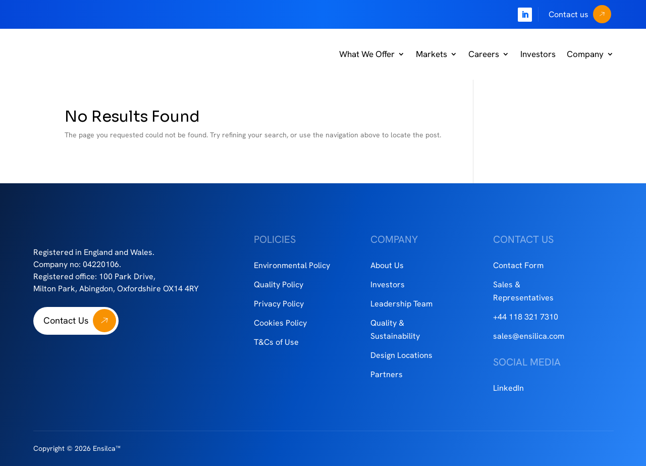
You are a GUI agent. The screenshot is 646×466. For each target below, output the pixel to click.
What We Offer (367, 54)
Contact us (568, 14)
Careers (483, 54)
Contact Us (65, 320)
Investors (538, 54)
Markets (431, 54)
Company (585, 54)
